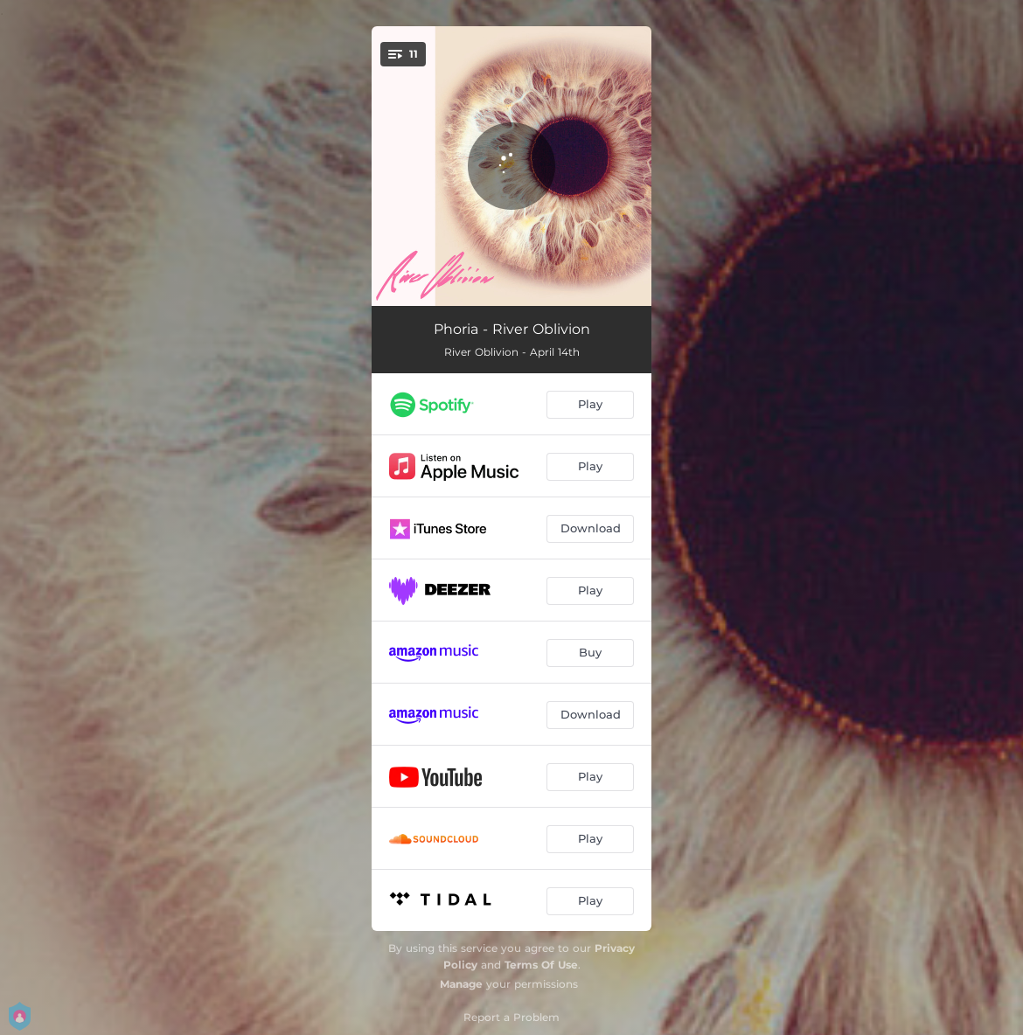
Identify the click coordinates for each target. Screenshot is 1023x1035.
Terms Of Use (541, 964)
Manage (461, 983)
